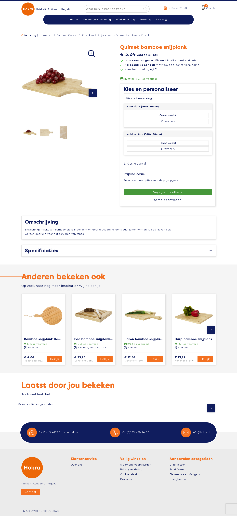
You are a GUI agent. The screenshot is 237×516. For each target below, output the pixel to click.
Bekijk (54, 359)
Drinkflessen (178, 464)
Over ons (76, 464)
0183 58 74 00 (178, 8)
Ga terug (30, 35)
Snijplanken (104, 35)
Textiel (144, 19)
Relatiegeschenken (95, 19)
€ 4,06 (35, 359)
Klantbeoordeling (141, 69)
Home (43, 35)
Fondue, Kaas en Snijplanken (75, 35)
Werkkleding (124, 19)
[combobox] (113, 9)
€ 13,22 (185, 359)
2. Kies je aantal (135, 163)
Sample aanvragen (168, 200)
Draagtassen (178, 479)
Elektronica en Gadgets (185, 474)
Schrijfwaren (177, 469)
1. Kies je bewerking (138, 98)
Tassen (160, 19)
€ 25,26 (85, 359)
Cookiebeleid (128, 474)
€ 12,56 (135, 359)
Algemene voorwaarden (135, 464)
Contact (30, 491)
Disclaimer (127, 479)
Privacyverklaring (131, 469)
